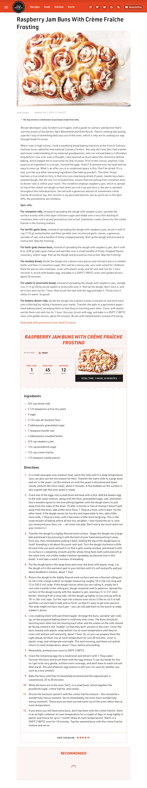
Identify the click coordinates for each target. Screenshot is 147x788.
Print (43, 353)
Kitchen (59, 6)
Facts (71, 6)
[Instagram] (90, 7)
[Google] (111, 7)
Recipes (35, 6)
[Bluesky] (104, 7)
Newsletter (133, 7)
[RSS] (118, 7)
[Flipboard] (97, 7)
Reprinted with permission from (48, 322)
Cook (47, 6)
